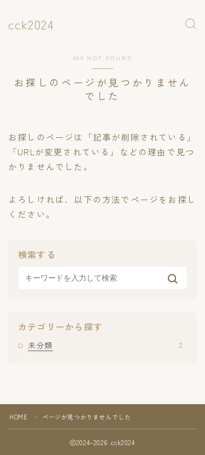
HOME (18, 416)
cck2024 (31, 24)
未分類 (105, 345)
